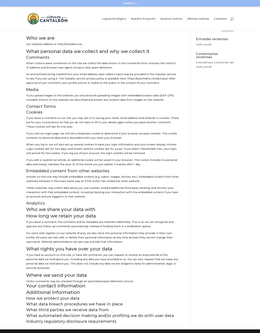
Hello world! (203, 44)
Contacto (220, 18)
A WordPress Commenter (212, 62)
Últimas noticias (198, 18)
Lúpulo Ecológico (114, 18)
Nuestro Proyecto (143, 18)
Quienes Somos (171, 18)
